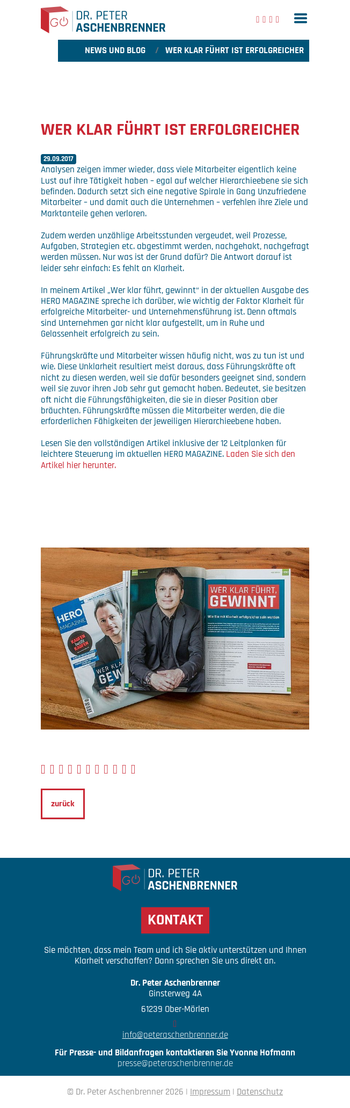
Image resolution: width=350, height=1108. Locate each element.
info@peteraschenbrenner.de (175, 1035)
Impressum (210, 1092)
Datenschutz (260, 1092)
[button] (300, 18)
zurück (63, 804)
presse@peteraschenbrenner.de (175, 1063)
